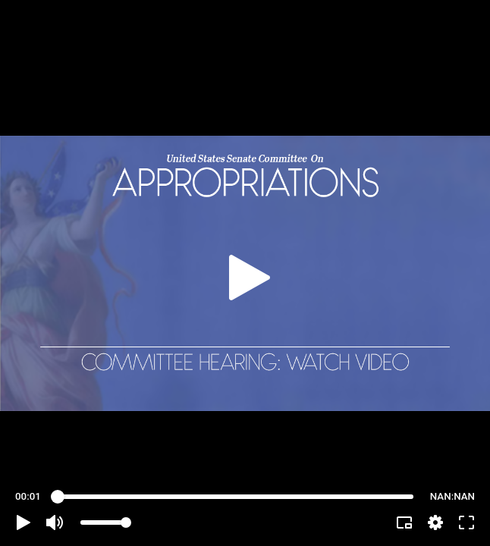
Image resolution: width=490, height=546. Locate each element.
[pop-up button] (435, 522)
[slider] (235, 497)
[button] (23, 522)
